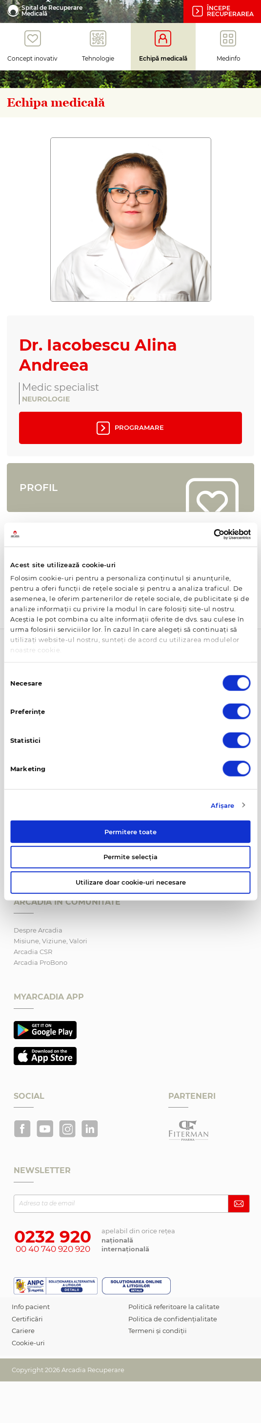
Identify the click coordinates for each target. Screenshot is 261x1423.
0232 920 (52, 1237)
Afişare (223, 805)
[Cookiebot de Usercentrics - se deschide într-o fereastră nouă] (208, 534)
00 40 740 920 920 (53, 1249)
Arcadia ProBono (40, 962)
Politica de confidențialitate (172, 1319)
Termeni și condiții (157, 1330)
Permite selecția (130, 857)
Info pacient (31, 1307)
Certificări (27, 1319)
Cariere (23, 1330)
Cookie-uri (28, 1343)
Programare (129, 428)
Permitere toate (130, 831)
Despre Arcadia (38, 930)
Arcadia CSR (33, 952)
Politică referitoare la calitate (174, 1307)
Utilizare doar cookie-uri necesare (131, 882)
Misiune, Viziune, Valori (50, 941)
